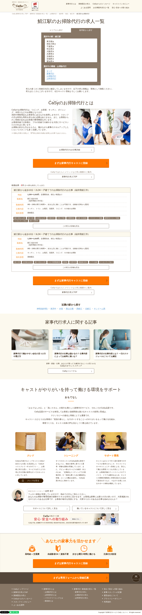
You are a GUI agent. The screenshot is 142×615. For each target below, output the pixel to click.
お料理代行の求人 (81, 598)
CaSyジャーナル (69, 371)
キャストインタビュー (121, 4)
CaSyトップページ (21, 589)
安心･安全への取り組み (120, 8)
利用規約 (107, 602)
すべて (49, 71)
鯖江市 (72, 14)
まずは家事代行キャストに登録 (71, 163)
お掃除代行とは (50, 592)
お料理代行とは (50, 595)
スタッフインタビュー (22, 602)
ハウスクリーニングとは (54, 598)
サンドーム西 (99, 309)
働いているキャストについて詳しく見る (94, 508)
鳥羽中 (53, 309)
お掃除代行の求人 (81, 595)
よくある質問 (86, 8)
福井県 (61, 14)
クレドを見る (30, 481)
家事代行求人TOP (69, 177)
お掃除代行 (53, 14)
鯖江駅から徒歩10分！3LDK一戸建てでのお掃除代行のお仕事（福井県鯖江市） (52, 234)
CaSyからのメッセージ (101, 4)
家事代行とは (71, 4)
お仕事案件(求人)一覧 (101, 8)
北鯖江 (88, 309)
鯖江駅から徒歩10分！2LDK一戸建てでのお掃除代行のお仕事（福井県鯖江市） (52, 190)
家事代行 (50, 74)
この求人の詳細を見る (71, 226)
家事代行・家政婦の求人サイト (20, 5)
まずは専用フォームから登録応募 (71, 577)
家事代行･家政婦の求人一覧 (39, 14)
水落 (61, 309)
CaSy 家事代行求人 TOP (20, 14)
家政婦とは (49, 601)
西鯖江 (79, 309)
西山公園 (69, 309)
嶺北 (66, 14)
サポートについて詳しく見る (45, 508)
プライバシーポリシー (113, 599)
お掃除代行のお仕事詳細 (69, 150)
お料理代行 (51, 79)
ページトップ (136, 579)
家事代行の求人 (81, 592)
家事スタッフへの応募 (113, 592)
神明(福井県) (42, 309)
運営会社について (111, 595)
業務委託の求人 (84, 4)
